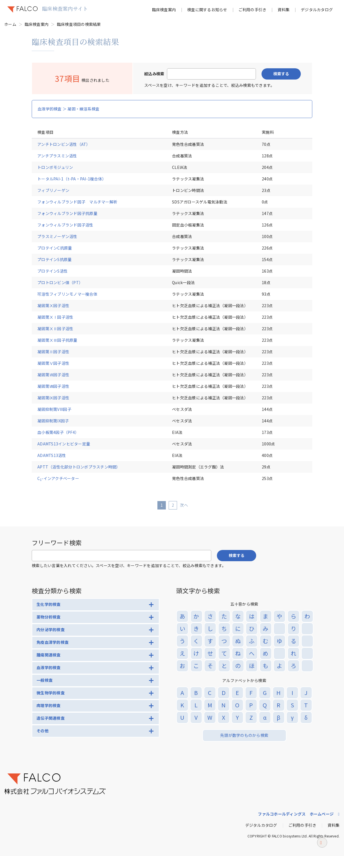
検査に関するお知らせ (207, 9)
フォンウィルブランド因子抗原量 (67, 213)
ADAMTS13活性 (51, 455)
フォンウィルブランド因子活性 (65, 225)
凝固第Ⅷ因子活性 (57, 386)
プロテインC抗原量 (54, 248)
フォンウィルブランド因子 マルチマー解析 (77, 202)
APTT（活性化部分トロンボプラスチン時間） (78, 467)
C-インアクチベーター (58, 478)
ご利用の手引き (252, 9)
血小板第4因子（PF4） (58, 432)
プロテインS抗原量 (54, 259)
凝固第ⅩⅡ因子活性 (57, 328)
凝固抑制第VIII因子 (54, 409)
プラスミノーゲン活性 (57, 236)
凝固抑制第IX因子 (53, 421)
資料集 (284, 9)
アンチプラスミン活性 (57, 155)
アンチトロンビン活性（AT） (63, 144)
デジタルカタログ (317, 9)
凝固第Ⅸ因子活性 (57, 397)
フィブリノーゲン (53, 190)
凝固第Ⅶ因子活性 (57, 374)
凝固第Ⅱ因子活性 (57, 351)
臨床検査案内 (164, 9)
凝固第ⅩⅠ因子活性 (57, 317)
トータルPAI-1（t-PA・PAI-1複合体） (71, 179)
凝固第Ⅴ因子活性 (57, 363)
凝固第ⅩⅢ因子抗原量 (57, 340)
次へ (184, 505)
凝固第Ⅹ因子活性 (57, 305)
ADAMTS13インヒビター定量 (63, 444)
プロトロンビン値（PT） (60, 282)
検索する (281, 73)
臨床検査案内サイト (65, 8)
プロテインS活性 (52, 271)
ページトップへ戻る (322, 849)
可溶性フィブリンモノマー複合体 (67, 294)
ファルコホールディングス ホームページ (296, 814)
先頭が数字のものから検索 (244, 735)
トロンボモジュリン (55, 167)
